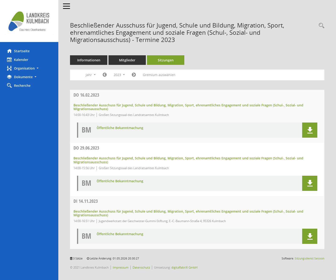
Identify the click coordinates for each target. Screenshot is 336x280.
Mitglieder (127, 60)
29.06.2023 (86, 148)
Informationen (88, 60)
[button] (29, 68)
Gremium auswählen (159, 75)
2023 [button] (119, 75)
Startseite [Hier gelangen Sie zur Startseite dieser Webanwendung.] (18, 51)
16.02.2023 (86, 95)
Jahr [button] (91, 75)
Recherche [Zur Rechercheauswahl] (19, 85)
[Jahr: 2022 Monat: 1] (104, 75)
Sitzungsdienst (309, 258)
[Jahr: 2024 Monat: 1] (133, 75)
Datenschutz (141, 267)
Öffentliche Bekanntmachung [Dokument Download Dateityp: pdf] (120, 128)
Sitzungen (166, 60)
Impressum (121, 267)
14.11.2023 (86, 201)
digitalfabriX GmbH (184, 267)
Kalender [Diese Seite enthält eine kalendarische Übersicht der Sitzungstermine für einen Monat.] (17, 59)
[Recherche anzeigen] (320, 26)
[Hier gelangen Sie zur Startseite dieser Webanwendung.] (29, 21)
